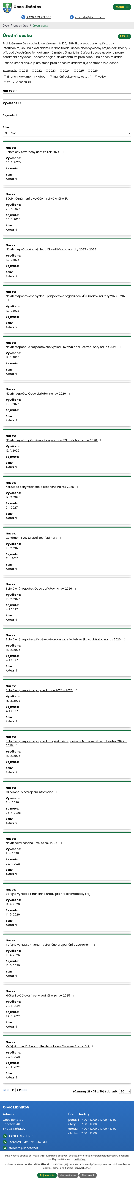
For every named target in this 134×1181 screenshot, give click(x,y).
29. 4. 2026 (13, 865)
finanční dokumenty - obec (26, 78)
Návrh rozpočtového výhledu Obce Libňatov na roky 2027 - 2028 (54, 251)
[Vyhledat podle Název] (67, 98)
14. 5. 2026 (13, 916)
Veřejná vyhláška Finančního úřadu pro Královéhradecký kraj (51, 895)
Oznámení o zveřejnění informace (32, 793)
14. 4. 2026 (13, 905)
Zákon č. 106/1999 (19, 84)
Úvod (6, 27)
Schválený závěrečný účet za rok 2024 (35, 153)
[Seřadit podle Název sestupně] (16, 92)
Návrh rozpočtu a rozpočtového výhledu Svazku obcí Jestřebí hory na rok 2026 (64, 348)
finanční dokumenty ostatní (71, 78)
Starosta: (27, 1143)
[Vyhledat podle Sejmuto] (67, 122)
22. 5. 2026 (13, 1018)
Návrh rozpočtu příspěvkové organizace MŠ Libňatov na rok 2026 (54, 442)
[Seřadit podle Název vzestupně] (16, 91)
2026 (94, 72)
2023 (52, 72)
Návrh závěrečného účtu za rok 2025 (34, 844)
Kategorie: (10, 71)
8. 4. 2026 (12, 804)
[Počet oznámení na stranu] (125, 1093)
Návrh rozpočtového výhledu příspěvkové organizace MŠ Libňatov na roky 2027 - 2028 (66, 299)
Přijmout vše (46, 1175)
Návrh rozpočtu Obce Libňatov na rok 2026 (39, 395)
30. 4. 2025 (13, 164)
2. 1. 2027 (12, 509)
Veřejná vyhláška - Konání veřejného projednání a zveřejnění (51, 946)
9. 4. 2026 (12, 855)
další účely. (80, 1159)
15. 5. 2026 (13, 967)
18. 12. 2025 (13, 549)
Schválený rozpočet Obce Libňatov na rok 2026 (42, 590)
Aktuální (11, 180)
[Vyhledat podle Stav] (67, 135)
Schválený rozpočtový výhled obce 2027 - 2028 (42, 692)
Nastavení (89, 1175)
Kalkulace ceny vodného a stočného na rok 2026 (43, 488)
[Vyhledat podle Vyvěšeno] (67, 110)
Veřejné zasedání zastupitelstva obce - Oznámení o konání (50, 1048)
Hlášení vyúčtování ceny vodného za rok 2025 (41, 997)
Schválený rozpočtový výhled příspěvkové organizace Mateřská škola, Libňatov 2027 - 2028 (66, 745)
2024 (66, 72)
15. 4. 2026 (13, 956)
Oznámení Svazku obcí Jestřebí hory (34, 539)
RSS (124, 37)
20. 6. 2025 (13, 210)
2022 (38, 72)
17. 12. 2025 (13, 499)
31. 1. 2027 (12, 560)
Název (9, 92)
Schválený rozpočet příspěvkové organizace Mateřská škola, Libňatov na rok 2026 (66, 641)
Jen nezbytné (68, 1175)
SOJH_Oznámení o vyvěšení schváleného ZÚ (40, 200)
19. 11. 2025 (12, 261)
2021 (25, 72)
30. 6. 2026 (13, 221)
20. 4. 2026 (13, 1007)
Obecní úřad (21, 27)
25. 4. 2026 (13, 814)
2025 (80, 72)
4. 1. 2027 (12, 611)
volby (102, 78)
